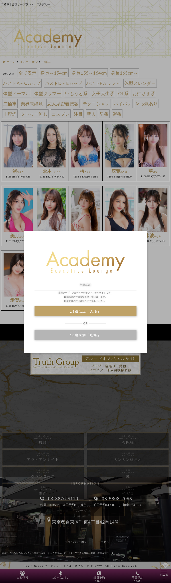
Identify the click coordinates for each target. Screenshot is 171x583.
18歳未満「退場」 (85, 335)
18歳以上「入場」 (85, 311)
